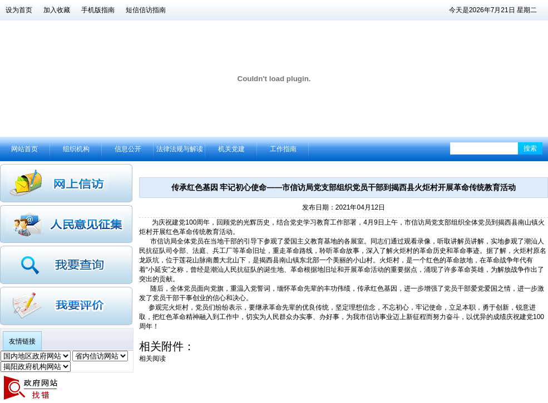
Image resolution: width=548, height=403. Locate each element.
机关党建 (231, 149)
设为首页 (19, 10)
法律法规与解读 (179, 149)
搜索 (530, 148)
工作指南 (283, 149)
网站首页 (24, 149)
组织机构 (76, 149)
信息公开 (128, 149)
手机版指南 (98, 10)
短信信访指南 (146, 10)
